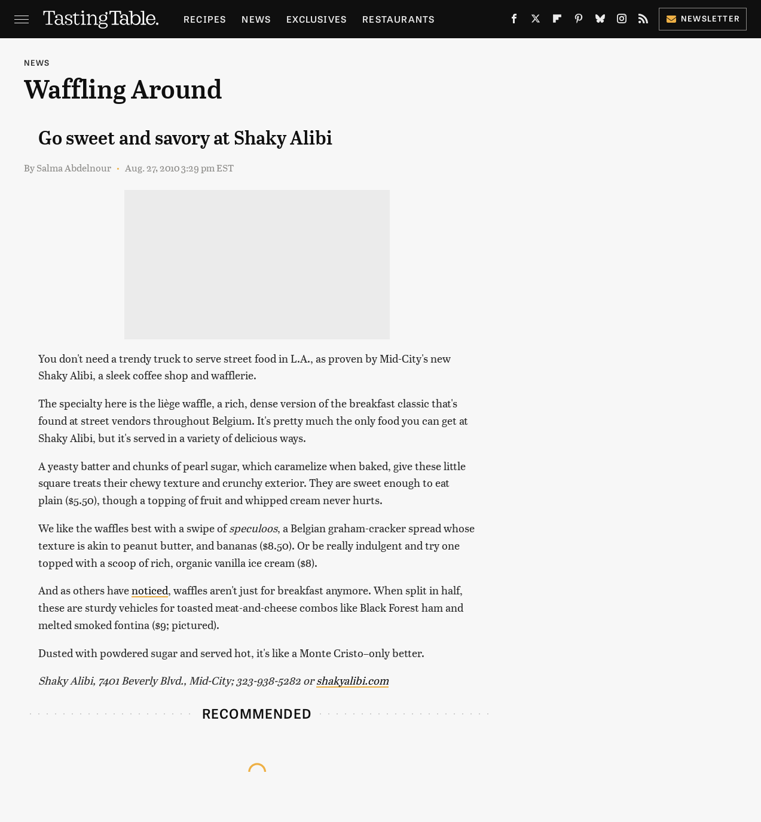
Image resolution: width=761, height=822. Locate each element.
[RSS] (643, 21)
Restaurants (398, 19)
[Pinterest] (579, 21)
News (256, 19)
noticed (150, 589)
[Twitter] (536, 21)
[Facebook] (514, 21)
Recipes (205, 19)
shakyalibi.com (352, 680)
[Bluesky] (600, 21)
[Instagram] (622, 21)
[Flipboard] (557, 21)
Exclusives (316, 19)
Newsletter (702, 18)
